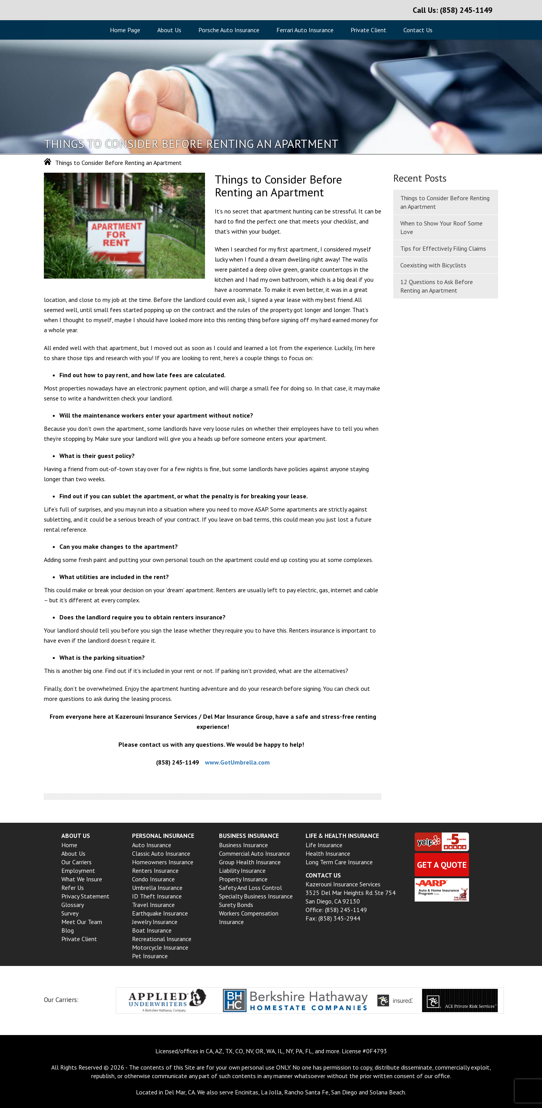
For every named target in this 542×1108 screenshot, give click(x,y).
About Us (169, 30)
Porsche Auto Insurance (228, 30)
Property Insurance (243, 879)
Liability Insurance (242, 870)
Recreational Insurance (161, 939)
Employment (78, 870)
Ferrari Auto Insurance (305, 30)
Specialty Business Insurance (256, 896)
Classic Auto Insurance (161, 853)
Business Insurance (243, 845)
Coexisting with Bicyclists (433, 265)
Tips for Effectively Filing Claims (443, 248)
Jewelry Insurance (154, 922)
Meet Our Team (81, 922)
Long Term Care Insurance (339, 862)
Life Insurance (324, 845)
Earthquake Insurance (160, 913)
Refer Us (72, 887)
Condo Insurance (153, 879)
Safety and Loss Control (250, 887)
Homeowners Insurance (162, 862)
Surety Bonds (236, 905)
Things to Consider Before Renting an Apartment (445, 202)
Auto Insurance (151, 845)
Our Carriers (76, 862)
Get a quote (442, 864)
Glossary (72, 905)
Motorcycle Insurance (160, 947)
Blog (67, 930)
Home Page (125, 30)
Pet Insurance (150, 956)
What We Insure (81, 879)
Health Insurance (328, 853)
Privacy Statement (85, 896)
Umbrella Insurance (157, 887)
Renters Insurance (155, 870)
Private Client (368, 30)
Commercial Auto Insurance (254, 853)
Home (69, 845)
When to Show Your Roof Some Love (441, 227)
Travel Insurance (153, 905)
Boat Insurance (152, 930)
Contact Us (418, 30)
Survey (69, 913)
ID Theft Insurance (157, 896)
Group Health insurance (250, 862)
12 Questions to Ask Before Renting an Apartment (436, 286)
